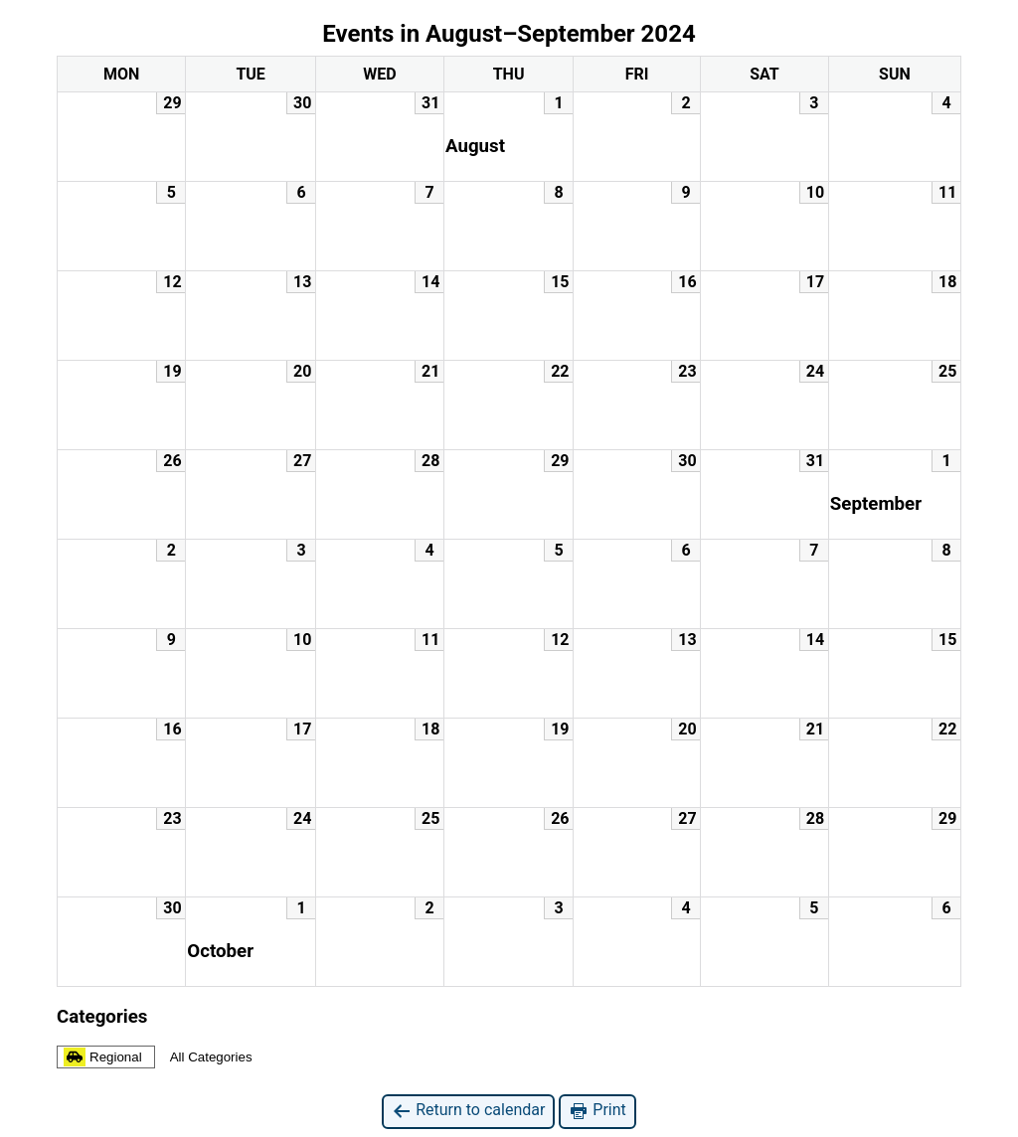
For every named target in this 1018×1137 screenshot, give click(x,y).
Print (597, 1110)
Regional (103, 1057)
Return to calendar (468, 1110)
